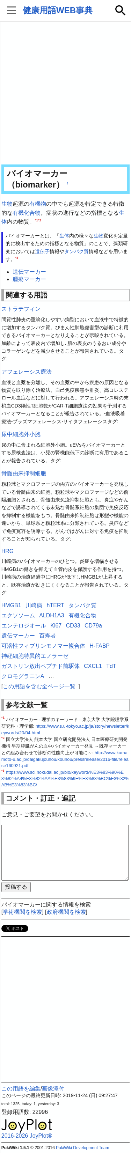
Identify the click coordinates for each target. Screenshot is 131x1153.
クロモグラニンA (22, 676)
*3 (16, 257)
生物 (7, 204)
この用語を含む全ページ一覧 (39, 686)
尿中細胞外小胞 (21, 434)
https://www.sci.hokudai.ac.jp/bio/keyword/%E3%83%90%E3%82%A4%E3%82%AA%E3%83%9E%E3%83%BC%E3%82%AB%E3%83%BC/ (65, 778)
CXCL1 (93, 666)
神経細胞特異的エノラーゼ (34, 656)
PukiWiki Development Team (82, 1147)
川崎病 (34, 605)
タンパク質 (76, 251)
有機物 (37, 204)
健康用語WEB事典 (58, 10)
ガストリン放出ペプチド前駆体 (40, 666)
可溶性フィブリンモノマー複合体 (43, 646)
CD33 (73, 626)
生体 (64, 235)
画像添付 (53, 1089)
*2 (39, 220)
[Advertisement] (65, 93)
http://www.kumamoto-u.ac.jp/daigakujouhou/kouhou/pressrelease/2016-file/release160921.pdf (65, 759)
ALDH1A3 (51, 615)
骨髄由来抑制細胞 (23, 473)
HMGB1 (11, 605)
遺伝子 (42, 251)
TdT (111, 666)
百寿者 (47, 636)
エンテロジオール (23, 626)
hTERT (55, 605)
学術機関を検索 (22, 912)
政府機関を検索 (66, 912)
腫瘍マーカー (29, 279)
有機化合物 (27, 213)
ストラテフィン (21, 309)
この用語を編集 (21, 1089)
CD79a (93, 626)
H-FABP (99, 646)
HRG (7, 551)
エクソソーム (18, 615)
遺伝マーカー (29, 272)
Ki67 (55, 626)
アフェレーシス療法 (26, 372)
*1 (36, 220)
